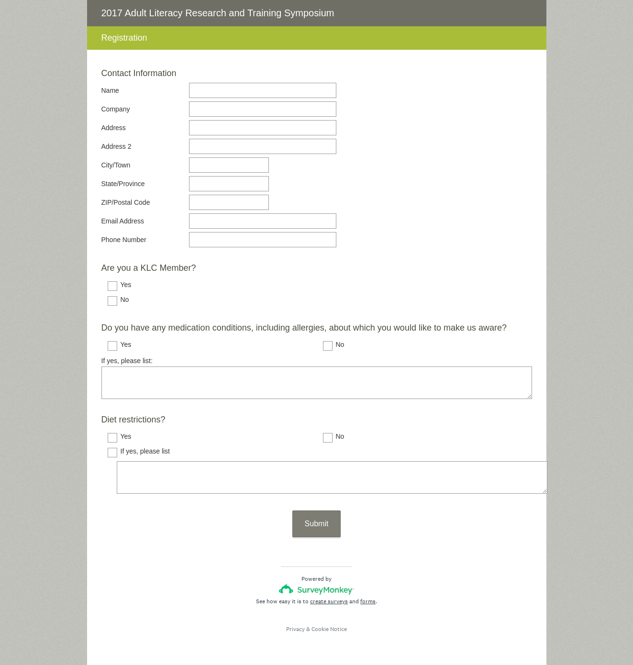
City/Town (116, 165)
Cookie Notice (329, 629)
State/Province (123, 184)
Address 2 (116, 146)
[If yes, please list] (332, 477)
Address (113, 128)
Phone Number (123, 240)
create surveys (329, 601)
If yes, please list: (127, 361)
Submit (317, 524)
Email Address (122, 221)
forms (368, 601)
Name (110, 90)
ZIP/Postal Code (125, 202)
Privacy (295, 629)
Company (115, 109)
